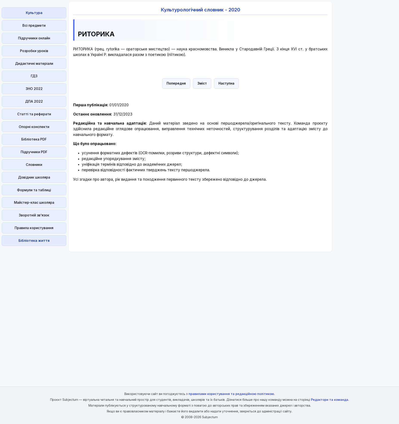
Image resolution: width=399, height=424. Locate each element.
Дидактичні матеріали (34, 63)
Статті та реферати (34, 114)
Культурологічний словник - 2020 (200, 9)
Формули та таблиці (34, 190)
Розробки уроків (34, 51)
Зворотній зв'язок (34, 215)
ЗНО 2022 (34, 88)
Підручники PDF (34, 152)
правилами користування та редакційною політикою (231, 394)
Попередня (176, 83)
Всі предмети (34, 25)
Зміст (202, 83)
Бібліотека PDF (34, 139)
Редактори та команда (329, 399)
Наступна (226, 83)
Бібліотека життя (34, 240)
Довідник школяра (34, 177)
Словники (34, 164)
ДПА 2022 (34, 101)
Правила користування (34, 228)
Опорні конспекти (34, 127)
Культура (34, 13)
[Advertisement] (34, 312)
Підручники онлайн (34, 38)
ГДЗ (34, 76)
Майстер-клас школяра (34, 202)
